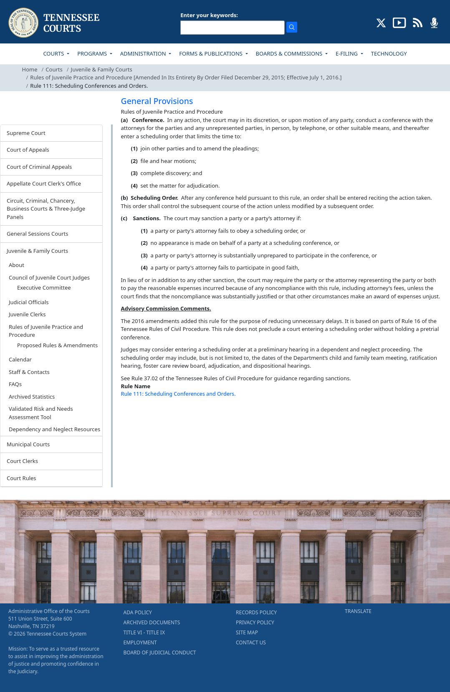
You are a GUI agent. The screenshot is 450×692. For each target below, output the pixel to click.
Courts (54, 69)
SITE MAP (247, 632)
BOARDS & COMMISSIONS (290, 53)
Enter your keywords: (209, 15)
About (16, 265)
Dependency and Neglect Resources (54, 429)
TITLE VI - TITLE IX (144, 632)
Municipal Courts (28, 444)
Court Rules (21, 478)
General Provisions (157, 101)
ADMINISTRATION (143, 53)
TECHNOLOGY (389, 53)
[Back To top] (135, 416)
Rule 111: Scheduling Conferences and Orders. (178, 393)
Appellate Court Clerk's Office (44, 183)
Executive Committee (44, 287)
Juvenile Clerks (27, 314)
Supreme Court (26, 133)
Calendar (20, 359)
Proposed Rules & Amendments (57, 345)
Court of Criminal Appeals (39, 166)
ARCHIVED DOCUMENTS (152, 622)
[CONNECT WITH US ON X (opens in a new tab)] (381, 22)
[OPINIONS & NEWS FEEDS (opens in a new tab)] (417, 22)
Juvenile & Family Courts (101, 69)
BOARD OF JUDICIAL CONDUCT (160, 652)
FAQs (15, 384)
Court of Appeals (28, 149)
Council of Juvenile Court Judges (49, 277)
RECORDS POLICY (256, 612)
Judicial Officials (28, 302)
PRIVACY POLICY (255, 622)
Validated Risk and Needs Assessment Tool (41, 413)
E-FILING (347, 53)
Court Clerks (22, 461)
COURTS (54, 53)
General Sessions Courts (37, 233)
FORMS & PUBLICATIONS (211, 53)
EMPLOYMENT (140, 642)
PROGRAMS (92, 53)
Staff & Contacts (29, 372)
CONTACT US (251, 642)
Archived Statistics (32, 396)
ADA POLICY (138, 612)
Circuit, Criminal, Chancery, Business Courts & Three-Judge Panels (46, 209)
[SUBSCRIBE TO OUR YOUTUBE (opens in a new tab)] (399, 22)
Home (30, 69)
